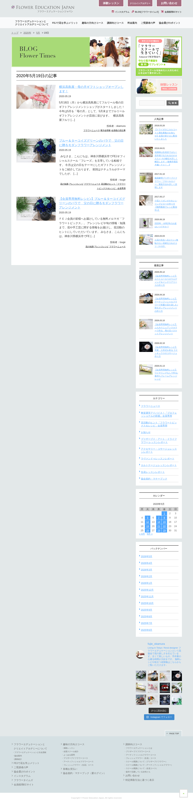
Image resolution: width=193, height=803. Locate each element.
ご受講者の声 (148, 23)
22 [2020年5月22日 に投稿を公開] (164, 526)
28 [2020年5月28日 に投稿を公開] (159, 530)
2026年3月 (146, 569)
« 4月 (142, 533)
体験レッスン (111, 3)
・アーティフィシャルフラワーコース (78, 762)
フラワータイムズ (23, 780)
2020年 (27, 32)
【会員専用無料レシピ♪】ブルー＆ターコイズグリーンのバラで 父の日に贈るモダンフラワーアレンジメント (92, 203)
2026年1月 (146, 583)
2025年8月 (146, 616)
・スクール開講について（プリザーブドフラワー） (145, 762)
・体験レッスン (68, 748)
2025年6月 (146, 630)
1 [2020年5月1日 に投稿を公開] (164, 513)
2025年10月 (147, 603)
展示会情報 (105, 130)
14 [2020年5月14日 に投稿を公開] (159, 522)
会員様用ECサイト (171, 12)
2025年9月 (146, 609)
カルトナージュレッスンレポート (159, 465)
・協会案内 (17, 756)
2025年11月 (147, 596)
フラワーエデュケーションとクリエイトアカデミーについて (31, 23)
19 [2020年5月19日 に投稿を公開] (147, 526)
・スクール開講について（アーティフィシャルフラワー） (148, 765)
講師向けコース (115, 23)
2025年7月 (146, 623)
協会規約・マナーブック (154, 478)
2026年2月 (146, 576)
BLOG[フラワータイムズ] (145, 12)
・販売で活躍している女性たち (137, 772)
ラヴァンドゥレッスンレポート (157, 458)
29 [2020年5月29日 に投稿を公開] (164, 530)
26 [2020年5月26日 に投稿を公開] (147, 530)
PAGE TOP (174, 734)
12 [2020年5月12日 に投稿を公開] (147, 522)
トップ (14, 32)
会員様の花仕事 (118, 130)
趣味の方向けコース (92, 23)
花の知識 (64, 184)
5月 (38, 32)
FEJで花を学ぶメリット (65, 23)
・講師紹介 (17, 759)
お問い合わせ (169, 3)
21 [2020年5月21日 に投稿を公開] (159, 526)
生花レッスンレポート (153, 472)
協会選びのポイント (169, 23)
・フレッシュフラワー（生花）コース (78, 765)
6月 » (150, 533)
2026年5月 (146, 556)
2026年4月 (146, 563)
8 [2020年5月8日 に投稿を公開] (164, 517)
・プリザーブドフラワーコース (75, 758)
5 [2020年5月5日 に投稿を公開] (147, 517)
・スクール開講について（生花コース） (141, 768)
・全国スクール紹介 (70, 751)
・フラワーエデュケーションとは (138, 748)
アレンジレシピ (76, 184)
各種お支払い (70, 769)
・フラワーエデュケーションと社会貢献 (29, 752)
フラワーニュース (91, 130)
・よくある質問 (68, 755)
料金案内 (132, 23)
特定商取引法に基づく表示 (139, 780)
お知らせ (146, 432)
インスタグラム (120, 12)
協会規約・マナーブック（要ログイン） (84, 773)
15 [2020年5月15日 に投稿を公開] (164, 522)
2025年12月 (147, 589)
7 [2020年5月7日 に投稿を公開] (159, 517)
